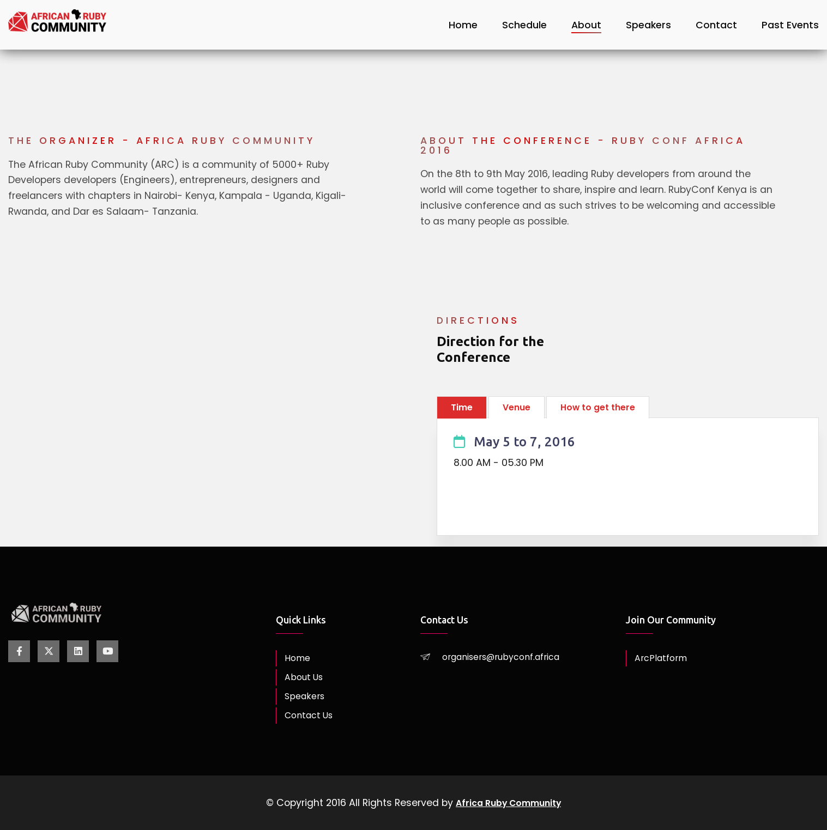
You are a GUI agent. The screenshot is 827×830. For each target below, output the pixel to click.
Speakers (648, 24)
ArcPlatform (663, 658)
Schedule (524, 24)
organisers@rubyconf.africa (508, 656)
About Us (306, 677)
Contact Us (312, 715)
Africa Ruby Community (508, 802)
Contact (716, 24)
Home (463, 24)
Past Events (790, 24)
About (586, 24)
